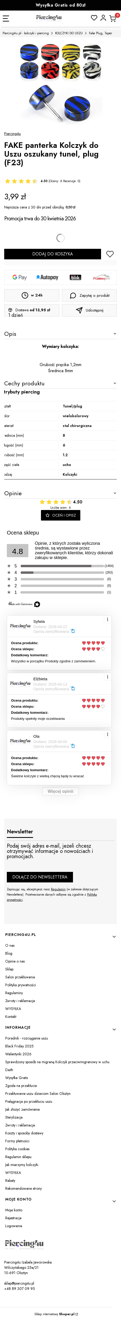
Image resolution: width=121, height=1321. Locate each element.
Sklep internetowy (54, 1314)
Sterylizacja (14, 1117)
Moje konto (13, 1210)
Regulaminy (14, 992)
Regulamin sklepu (18, 1156)
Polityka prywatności (20, 985)
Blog (8, 953)
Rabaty (10, 1180)
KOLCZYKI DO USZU (69, 33)
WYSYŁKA (13, 1008)
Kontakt (10, 1016)
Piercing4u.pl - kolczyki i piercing (26, 33)
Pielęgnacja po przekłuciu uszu (28, 1101)
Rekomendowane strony (23, 1188)
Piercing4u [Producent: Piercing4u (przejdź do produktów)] (12, 133)
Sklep (9, 969)
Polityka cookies (17, 1149)
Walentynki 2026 (18, 1054)
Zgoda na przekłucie (21, 1085)
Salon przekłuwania (20, 977)
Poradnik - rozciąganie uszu (26, 1038)
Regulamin (58, 889)
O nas (9, 945)
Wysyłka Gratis (16, 1077)
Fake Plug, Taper (100, 33)
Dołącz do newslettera (39, 877)
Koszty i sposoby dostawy (24, 1133)
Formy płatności (17, 1141)
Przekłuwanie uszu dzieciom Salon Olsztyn (38, 1093)
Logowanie (13, 1225)
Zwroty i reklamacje (20, 1000)
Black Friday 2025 (19, 1046)
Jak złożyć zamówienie (22, 1109)
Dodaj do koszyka (52, 254)
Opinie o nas (15, 961)
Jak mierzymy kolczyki (21, 1164)
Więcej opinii (60, 791)
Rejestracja (13, 1218)
